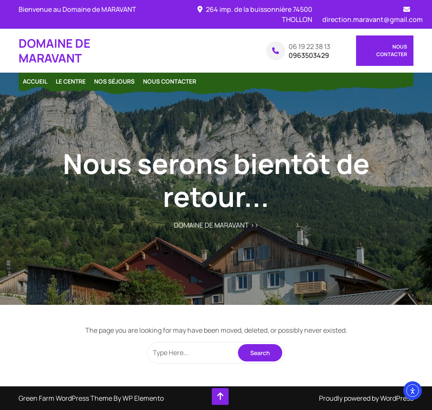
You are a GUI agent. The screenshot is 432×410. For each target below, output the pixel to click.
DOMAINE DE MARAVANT (54, 50)
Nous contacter (391, 50)
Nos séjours (114, 81)
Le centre (71, 81)
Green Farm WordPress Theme (66, 398)
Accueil (35, 81)
